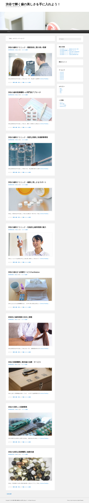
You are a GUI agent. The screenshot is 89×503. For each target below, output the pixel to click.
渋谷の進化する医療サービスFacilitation (24, 272)
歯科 (16, 82)
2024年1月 (62, 79)
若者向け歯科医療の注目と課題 (20, 317)
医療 (14, 82)
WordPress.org (62, 106)
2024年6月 (62, 72)
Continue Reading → (45, 78)
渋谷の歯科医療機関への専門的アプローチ (24, 92)
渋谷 (19, 82)
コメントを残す (25, 49)
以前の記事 (8, 493)
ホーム (9, 31)
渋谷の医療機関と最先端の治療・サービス (24, 362)
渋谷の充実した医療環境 (17, 407)
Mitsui (16, 49)
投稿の (62, 103)
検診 (23, 82)
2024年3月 (62, 76)
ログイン (61, 102)
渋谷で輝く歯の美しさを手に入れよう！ (33, 4)
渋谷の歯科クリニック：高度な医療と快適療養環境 (28, 137)
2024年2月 (62, 77)
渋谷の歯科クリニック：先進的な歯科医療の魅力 (27, 227)
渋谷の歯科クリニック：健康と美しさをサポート (27, 182)
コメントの (63, 105)
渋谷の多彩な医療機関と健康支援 (21, 452)
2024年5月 (62, 73)
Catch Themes (80, 500)
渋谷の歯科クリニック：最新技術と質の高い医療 (27, 47)
